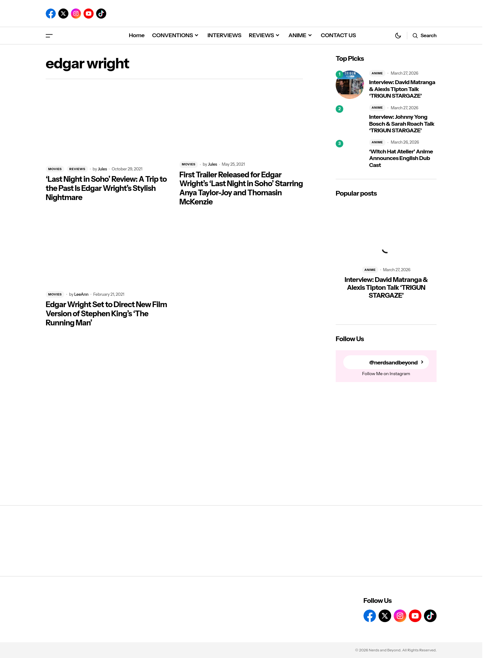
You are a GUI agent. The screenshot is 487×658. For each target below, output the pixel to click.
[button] (49, 35)
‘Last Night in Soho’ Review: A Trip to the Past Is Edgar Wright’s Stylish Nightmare (106, 188)
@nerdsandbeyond (393, 362)
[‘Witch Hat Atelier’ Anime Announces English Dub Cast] (350, 154)
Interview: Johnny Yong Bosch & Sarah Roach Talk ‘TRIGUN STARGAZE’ (401, 124)
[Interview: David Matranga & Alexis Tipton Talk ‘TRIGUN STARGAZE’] (350, 85)
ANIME (377, 73)
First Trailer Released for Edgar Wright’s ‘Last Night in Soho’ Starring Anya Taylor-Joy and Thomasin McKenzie (241, 188)
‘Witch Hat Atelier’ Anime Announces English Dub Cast (401, 158)
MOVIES (55, 169)
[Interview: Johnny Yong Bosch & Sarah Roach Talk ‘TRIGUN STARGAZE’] (350, 119)
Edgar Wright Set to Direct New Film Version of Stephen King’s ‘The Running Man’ (106, 313)
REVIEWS (77, 169)
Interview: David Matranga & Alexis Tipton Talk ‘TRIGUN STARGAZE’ (402, 89)
